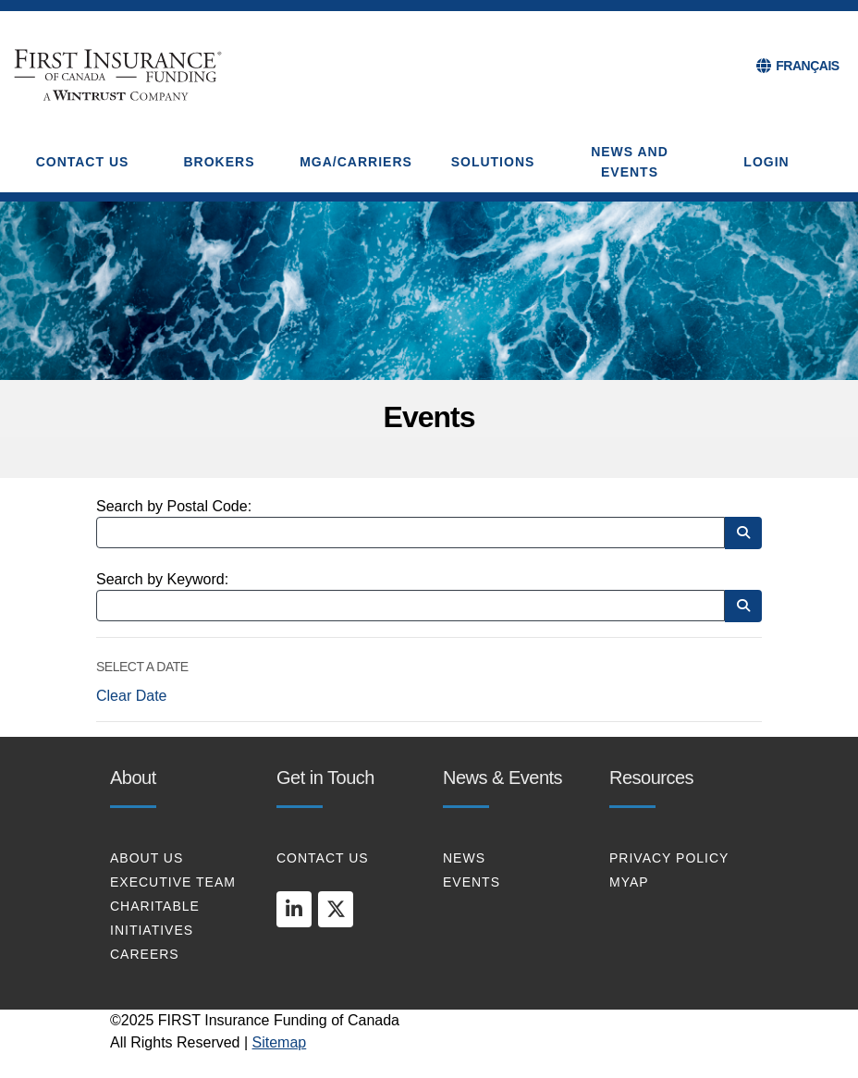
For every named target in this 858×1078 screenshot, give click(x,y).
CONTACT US (322, 858)
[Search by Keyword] (410, 605)
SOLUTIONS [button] (493, 161)
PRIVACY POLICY (669, 858)
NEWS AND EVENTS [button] (629, 161)
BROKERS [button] (218, 161)
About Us (146, 858)
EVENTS (471, 882)
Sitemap (279, 1042)
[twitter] (335, 908)
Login (766, 161)
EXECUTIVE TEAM (173, 882)
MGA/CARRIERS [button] (356, 161)
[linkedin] (294, 908)
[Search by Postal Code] (410, 532)
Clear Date (131, 696)
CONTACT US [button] (82, 161)
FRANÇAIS (807, 65)
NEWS (464, 858)
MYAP (629, 882)
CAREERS (144, 954)
